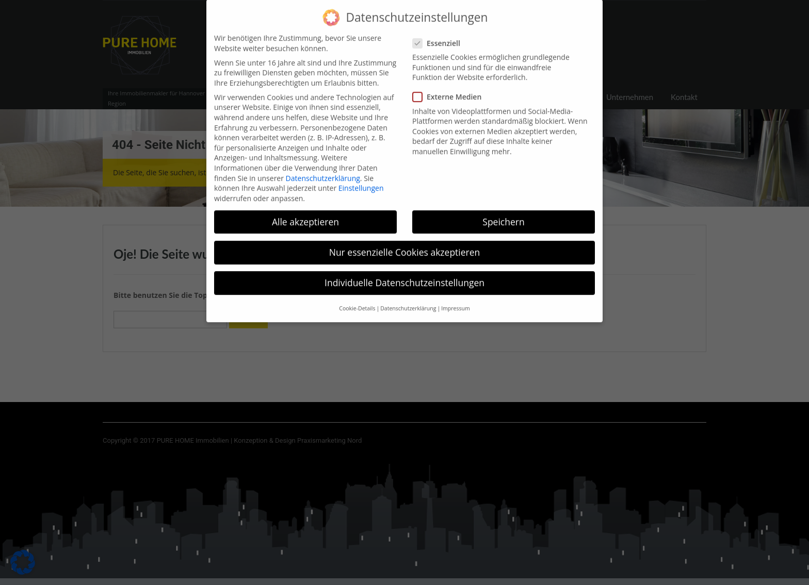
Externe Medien (450, 88)
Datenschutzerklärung (323, 169)
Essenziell (439, 34)
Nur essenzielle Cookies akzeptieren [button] (404, 243)
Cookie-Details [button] (357, 299)
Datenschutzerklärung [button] (408, 299)
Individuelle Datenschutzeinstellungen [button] (404, 274)
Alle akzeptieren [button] (305, 213)
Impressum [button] (455, 299)
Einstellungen (361, 179)
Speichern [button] (503, 213)
